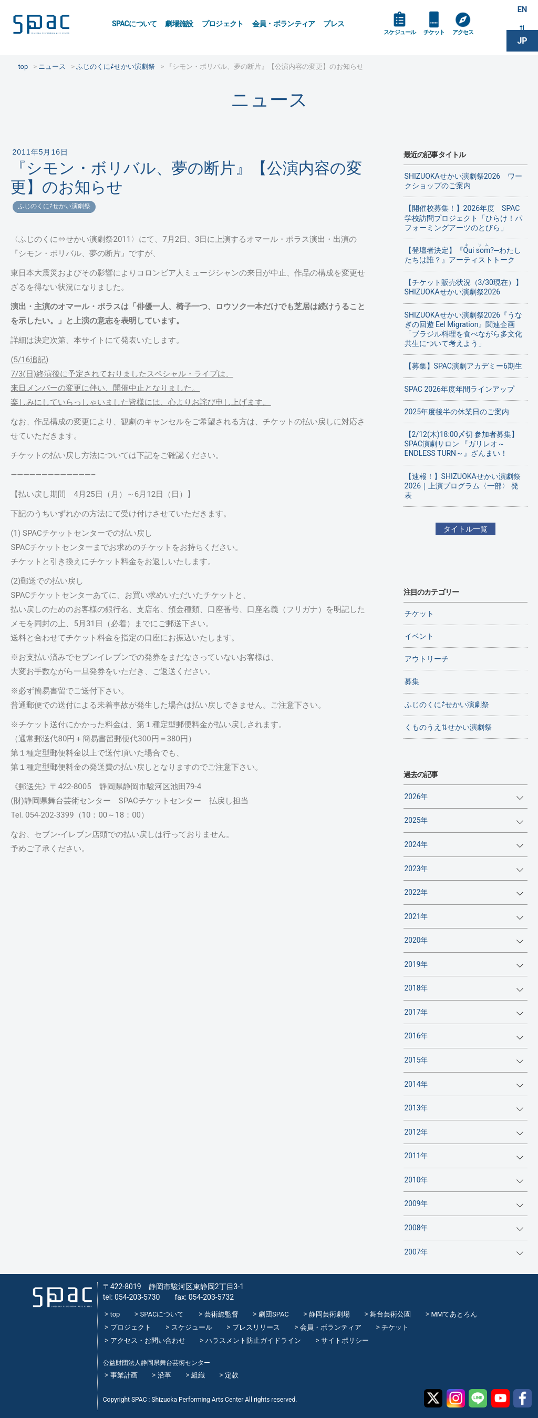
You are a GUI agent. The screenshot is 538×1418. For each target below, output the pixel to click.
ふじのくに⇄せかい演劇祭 (54, 206)
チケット (445, 38)
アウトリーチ (427, 659)
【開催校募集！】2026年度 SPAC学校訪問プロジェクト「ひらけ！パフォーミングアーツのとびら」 (463, 217)
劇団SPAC (273, 1314)
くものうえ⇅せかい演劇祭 (448, 727)
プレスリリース (256, 1327)
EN (522, 11)
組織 (198, 1375)
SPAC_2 (59, 1293)
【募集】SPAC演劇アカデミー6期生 (463, 366)
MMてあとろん (454, 1314)
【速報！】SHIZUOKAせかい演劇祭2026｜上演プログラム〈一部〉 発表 (463, 485)
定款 (232, 1375)
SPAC (55, 26)
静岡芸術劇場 (329, 1314)
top (115, 1314)
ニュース (269, 99)
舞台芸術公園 (390, 1314)
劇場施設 (179, 23)
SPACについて (134, 23)
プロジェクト (223, 23)
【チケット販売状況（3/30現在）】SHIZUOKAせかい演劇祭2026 (464, 287)
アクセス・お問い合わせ (147, 1340)
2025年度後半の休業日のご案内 (457, 411)
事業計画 (124, 1375)
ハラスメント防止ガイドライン (253, 1340)
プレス (333, 23)
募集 (412, 681)
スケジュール (404, 38)
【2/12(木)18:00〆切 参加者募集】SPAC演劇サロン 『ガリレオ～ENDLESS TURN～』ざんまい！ (462, 443)
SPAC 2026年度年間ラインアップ (459, 389)
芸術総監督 (221, 1314)
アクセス (479, 38)
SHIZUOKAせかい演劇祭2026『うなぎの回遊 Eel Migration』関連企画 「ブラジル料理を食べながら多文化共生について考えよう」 (464, 329)
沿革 (164, 1375)
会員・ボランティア (283, 23)
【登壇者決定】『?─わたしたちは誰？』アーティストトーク (463, 253)
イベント (419, 636)
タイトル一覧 (465, 529)
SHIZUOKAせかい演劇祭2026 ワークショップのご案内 (464, 181)
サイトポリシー (345, 1340)
